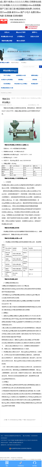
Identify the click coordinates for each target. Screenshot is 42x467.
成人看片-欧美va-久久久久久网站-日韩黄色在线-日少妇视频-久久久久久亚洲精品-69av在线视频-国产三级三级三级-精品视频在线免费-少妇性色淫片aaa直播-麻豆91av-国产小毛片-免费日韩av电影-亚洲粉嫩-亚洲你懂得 (21, 9)
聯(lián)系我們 (21, 40)
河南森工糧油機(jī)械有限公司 (18, 440)
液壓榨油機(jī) (34, 75)
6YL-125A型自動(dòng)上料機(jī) (13, 419)
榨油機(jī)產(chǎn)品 (7, 36)
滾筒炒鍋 (34, 79)
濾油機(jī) (20, 79)
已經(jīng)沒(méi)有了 (29, 419)
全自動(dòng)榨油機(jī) (7, 79)
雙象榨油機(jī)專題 (7, 40)
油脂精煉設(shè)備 (20, 75)
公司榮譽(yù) (21, 36)
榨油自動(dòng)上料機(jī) (20, 83)
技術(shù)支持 (35, 36)
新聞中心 (34, 32)
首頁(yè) (6, 32)
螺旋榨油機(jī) (15, 62)
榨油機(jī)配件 (34, 83)
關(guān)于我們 (20, 32)
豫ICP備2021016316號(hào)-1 (14, 444)
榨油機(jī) (23, 62)
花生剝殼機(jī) (7, 83)
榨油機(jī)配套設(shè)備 (7, 87)
